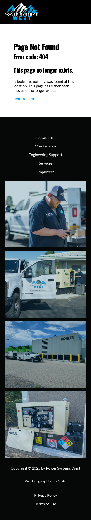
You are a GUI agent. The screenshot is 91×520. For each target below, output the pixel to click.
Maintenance (45, 146)
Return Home (25, 98)
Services (45, 163)
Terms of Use (45, 503)
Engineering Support (45, 154)
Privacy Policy (45, 495)
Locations (45, 137)
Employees (45, 171)
